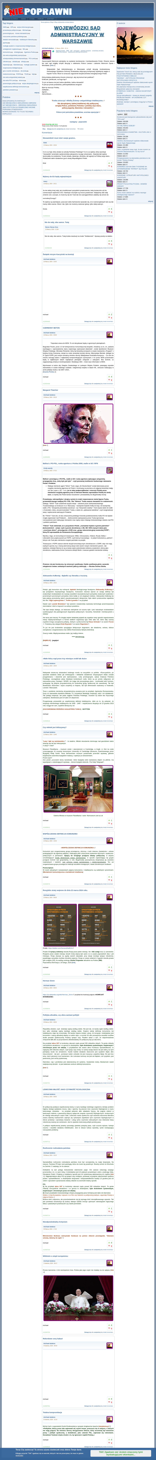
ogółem (120, 114)
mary (45, 181)
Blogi (51, 22)
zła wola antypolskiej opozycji (13, 55)
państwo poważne (9, 90)
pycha (5, 43)
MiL (24, 49)
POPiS (18, 74)
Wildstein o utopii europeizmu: (55, 1256)
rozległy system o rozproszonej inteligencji (18, 46)
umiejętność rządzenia (11, 49)
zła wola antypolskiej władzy (13, 77)
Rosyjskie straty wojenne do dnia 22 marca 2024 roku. (65, 890)
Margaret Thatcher (50, 390)
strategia (17, 52)
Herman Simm (49, 981)
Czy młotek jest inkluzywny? (55, 727)
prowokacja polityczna (11, 30)
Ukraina (5, 61)
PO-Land (32, 58)
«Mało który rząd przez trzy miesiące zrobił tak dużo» (65, 659)
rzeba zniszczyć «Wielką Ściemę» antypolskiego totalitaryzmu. (79, 101)
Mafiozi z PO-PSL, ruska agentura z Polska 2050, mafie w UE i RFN (70, 463)
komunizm (6, 52)
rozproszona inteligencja (11, 68)
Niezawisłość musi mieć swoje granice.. (59, 138)
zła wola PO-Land (9, 80)
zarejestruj (60, 129)
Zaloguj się (50, 129)
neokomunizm (8, 74)
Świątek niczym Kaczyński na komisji (58, 254)
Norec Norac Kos (51, 227)
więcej (36, 93)
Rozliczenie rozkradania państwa (56, 1148)
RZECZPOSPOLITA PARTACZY (14, 101)
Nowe (23, 19)
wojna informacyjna (24, 27)
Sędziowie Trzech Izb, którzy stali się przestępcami (135, 72)
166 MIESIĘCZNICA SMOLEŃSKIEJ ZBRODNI (19, 103)
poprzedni (83, 122)
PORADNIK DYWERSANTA (13, 109)
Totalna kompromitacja (52, 1412)
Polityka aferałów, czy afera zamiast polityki (61, 1015)
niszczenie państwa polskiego (13, 36)
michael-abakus (48, 48)
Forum (41, 19)
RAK (45, 143)
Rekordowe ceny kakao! (53, 1339)
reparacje (6, 65)
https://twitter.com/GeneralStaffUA (61, 948)
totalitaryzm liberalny (27, 39)
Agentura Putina (29, 52)
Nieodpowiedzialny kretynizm (55, 1222)
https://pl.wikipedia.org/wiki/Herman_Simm (58, 995)
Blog (44, 129)
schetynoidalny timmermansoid (14, 58)
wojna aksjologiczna (29, 83)
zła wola (23, 71)
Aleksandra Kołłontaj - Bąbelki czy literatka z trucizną (65, 576)
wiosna (21, 80)
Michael (25, 30)
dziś (125, 114)
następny (73, 122)
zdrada (14, 61)
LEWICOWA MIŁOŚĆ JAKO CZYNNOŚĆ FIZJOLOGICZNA (66, 1089)
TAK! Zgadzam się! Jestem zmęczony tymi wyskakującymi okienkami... (121, 1453)
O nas (32, 19)
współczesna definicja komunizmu (15, 87)
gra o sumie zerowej (10, 71)
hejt (33, 74)
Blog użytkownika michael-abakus (64, 22)
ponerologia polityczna (11, 83)
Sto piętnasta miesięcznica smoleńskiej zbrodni (133, 87)
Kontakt (50, 19)
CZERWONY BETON (51, 328)
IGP (11, 27)
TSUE (26, 74)
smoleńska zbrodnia (97, 50)
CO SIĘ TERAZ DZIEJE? (126, 126)
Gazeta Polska (49, 372)
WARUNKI (19, 1455)
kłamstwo (16, 65)
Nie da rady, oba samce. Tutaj (57, 222)
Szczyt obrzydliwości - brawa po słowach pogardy (134, 95)
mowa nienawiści (21, 33)
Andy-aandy (47, 468)
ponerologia (7, 33)
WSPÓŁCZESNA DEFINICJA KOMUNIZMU (60, 834)
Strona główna (11, 19)
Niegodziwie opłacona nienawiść (128, 89)
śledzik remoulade (9, 39)
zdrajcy (23, 61)
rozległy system (29, 65)
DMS (5, 27)
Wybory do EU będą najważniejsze (57, 177)
